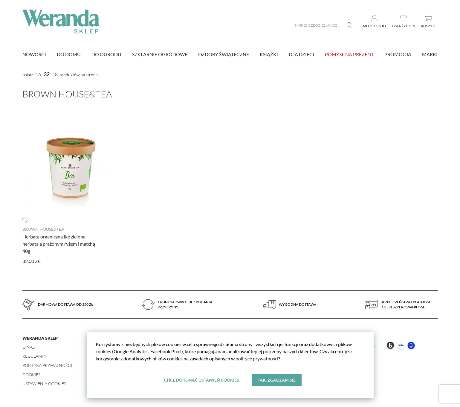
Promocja (397, 54)
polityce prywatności (257, 358)
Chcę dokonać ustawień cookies (201, 379)
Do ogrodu (106, 54)
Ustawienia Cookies (44, 383)
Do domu (69, 54)
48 (55, 74)
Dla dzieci (301, 54)
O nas (28, 347)
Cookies (31, 374)
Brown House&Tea (43, 229)
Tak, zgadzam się (277, 379)
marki (430, 54)
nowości (34, 54)
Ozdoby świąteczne (223, 54)
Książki (269, 54)
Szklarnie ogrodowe (159, 54)
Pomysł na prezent (349, 54)
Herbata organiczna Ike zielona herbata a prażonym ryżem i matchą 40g (58, 244)
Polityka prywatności (47, 365)
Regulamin (34, 356)
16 (38, 74)
